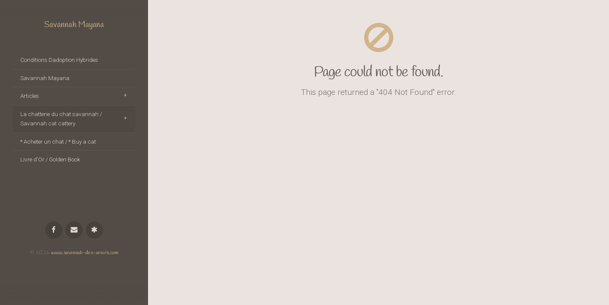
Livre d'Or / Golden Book (50, 159)
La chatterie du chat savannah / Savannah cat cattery (61, 119)
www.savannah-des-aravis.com (84, 252)
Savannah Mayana (74, 24)
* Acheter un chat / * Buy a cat (58, 141)
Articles (29, 95)
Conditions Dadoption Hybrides (59, 59)
